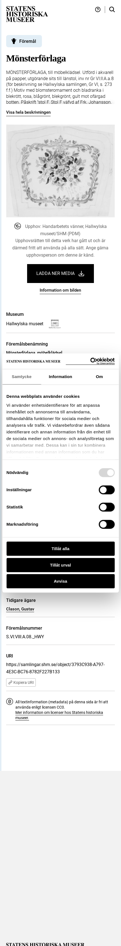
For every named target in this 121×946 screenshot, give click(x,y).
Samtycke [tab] (22, 376)
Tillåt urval (60, 565)
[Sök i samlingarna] (112, 10)
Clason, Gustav (20, 609)
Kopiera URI (21, 682)
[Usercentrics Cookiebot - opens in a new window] (90, 361)
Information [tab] (60, 376)
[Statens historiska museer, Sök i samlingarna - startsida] (27, 13)
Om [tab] (99, 376)
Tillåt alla (61, 548)
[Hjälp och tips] (98, 10)
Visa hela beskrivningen (28, 112)
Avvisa (60, 581)
